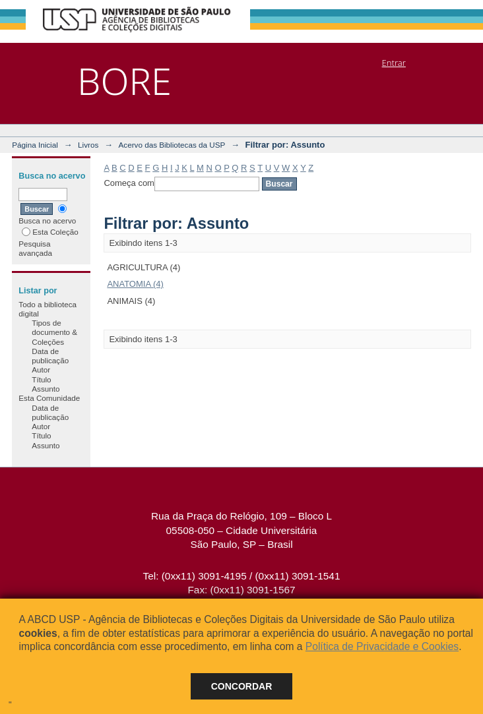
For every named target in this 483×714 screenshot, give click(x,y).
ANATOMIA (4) (135, 284)
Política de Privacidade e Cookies (382, 646)
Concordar (242, 686)
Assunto (45, 388)
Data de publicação (50, 356)
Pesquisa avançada (35, 248)
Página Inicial (35, 144)
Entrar (394, 63)
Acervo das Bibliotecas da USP (172, 144)
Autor (41, 369)
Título (41, 379)
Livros (88, 144)
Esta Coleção (50, 231)
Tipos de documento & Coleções (54, 332)
